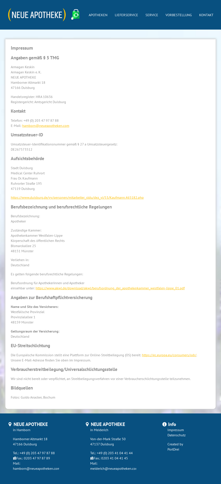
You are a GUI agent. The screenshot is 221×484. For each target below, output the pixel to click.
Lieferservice (126, 15)
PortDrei (173, 449)
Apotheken (98, 15)
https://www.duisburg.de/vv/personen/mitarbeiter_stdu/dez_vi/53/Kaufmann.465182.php (77, 197)
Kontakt (206, 15)
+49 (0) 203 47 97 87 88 (37, 453)
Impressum (175, 430)
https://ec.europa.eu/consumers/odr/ (169, 355)
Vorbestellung (179, 15)
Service (151, 15)
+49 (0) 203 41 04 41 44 (115, 453)
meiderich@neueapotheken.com (114, 468)
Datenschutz (176, 435)
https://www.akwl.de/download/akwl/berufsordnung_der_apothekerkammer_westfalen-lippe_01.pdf (110, 288)
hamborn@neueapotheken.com (45, 125)
